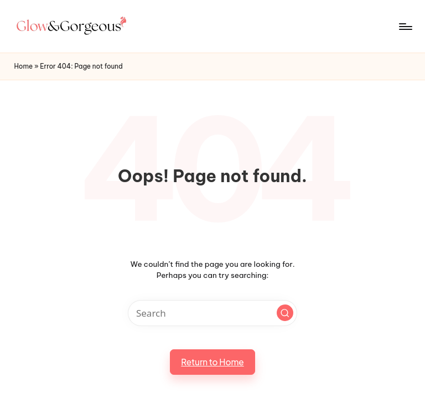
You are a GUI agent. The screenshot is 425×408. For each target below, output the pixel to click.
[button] (285, 312)
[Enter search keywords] (212, 313)
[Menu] (405, 26)
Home (23, 66)
